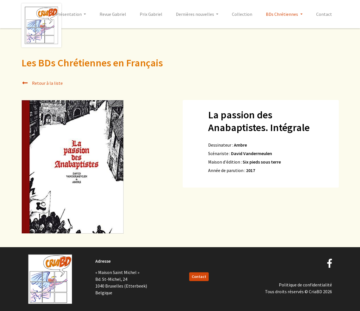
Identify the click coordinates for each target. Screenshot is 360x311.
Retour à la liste (42, 83)
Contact (324, 14)
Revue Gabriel (113, 14)
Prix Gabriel (151, 14)
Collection (242, 14)
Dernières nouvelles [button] (195, 14)
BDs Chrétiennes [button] (282, 14)
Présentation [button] (69, 14)
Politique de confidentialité (305, 285)
